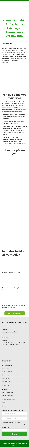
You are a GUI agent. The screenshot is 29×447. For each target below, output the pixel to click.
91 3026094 (5, 337)
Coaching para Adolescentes (11, 375)
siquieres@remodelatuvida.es (9, 332)
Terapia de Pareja (8, 371)
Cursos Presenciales (8, 392)
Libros (4, 402)
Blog (4, 406)
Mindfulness (6, 378)
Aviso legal (18, 443)
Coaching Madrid (8, 385)
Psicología (6, 368)
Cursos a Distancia (8, 395)
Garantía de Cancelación (8, 443)
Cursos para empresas (9, 399)
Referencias (6, 381)
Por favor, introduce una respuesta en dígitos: (14, 425)
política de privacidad (15, 422)
